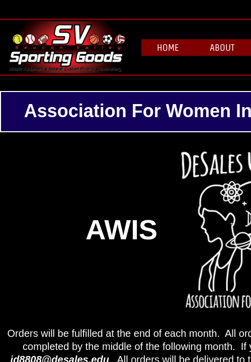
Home (168, 47)
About (222, 47)
